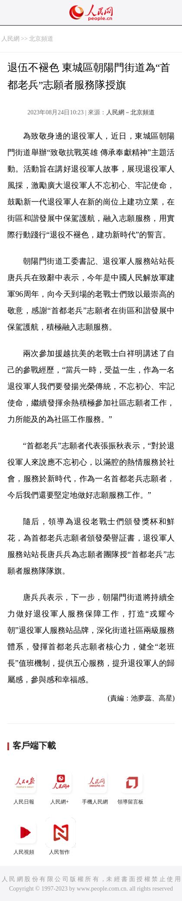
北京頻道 (41, 39)
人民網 (10, 39)
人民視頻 (25, 836)
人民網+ (61, 786)
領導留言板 (132, 786)
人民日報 (25, 786)
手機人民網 (96, 786)
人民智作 (61, 836)
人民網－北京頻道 (130, 112)
